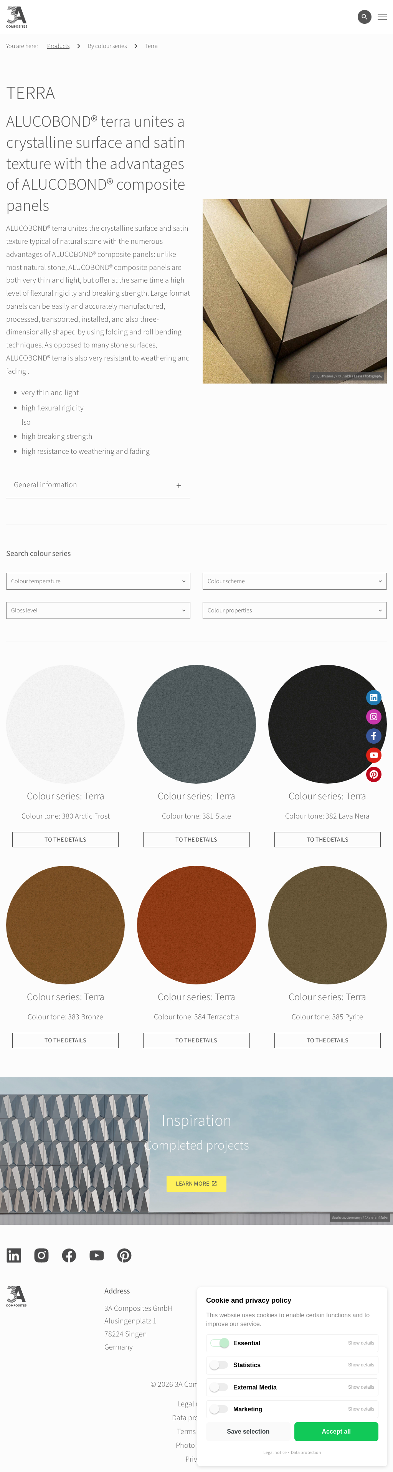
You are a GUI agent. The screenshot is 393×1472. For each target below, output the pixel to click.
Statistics (247, 1365)
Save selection (248, 1431)
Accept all (336, 1431)
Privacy (196, 1459)
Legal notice (275, 1452)
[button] (98, 485)
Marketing (248, 1409)
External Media (255, 1387)
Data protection (306, 1452)
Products (58, 46)
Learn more (192, 1183)
